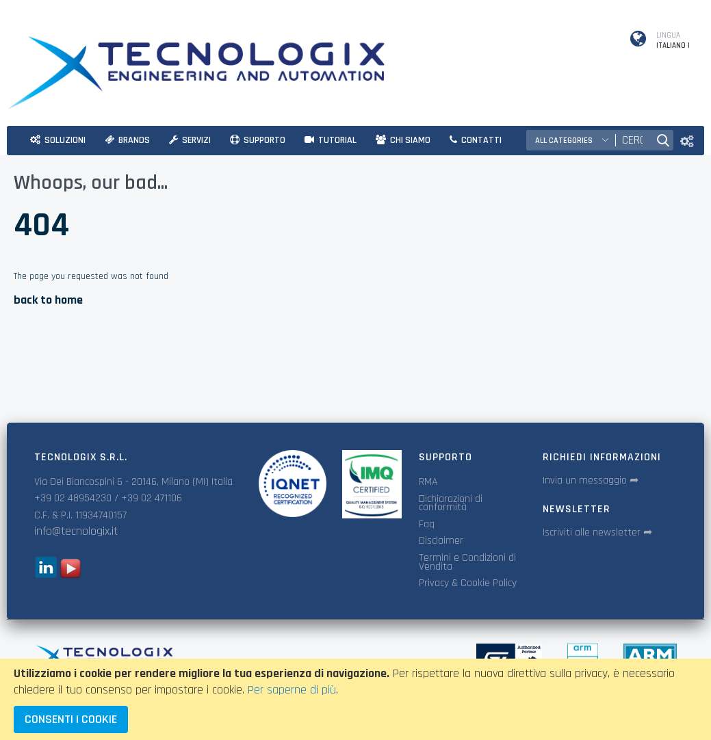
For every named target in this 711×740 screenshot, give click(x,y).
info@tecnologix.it (76, 531)
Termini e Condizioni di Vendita (467, 562)
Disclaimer (441, 540)
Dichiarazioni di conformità (450, 503)
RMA (428, 482)
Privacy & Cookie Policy (468, 583)
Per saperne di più (292, 690)
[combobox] (632, 140)
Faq (427, 524)
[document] (355, 699)
